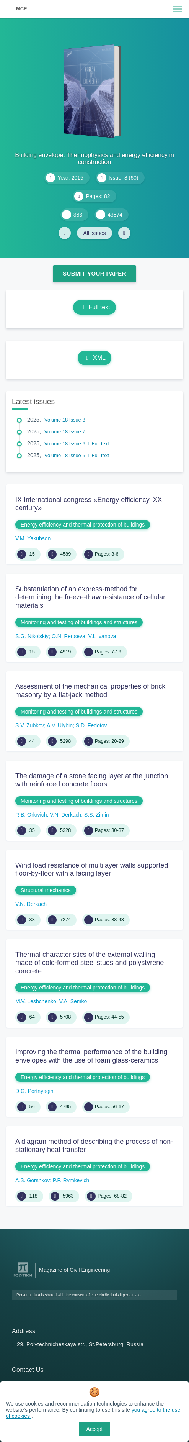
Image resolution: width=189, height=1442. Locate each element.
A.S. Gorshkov (32, 1180)
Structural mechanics (46, 890)
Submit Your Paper (94, 273)
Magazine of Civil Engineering (74, 1270)
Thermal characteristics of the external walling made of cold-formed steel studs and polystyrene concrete (89, 963)
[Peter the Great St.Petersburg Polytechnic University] (23, 1277)
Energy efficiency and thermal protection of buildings (83, 525)
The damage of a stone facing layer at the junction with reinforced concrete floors (91, 780)
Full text (94, 307)
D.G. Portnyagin (34, 1091)
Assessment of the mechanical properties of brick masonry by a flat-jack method (90, 690)
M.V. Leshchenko (35, 1001)
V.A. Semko (73, 1001)
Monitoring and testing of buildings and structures (79, 622)
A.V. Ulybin (60, 725)
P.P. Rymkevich (71, 1180)
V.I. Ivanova (102, 636)
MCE (21, 8)
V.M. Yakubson (33, 538)
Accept (94, 1429)
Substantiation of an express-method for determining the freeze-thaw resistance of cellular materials (90, 597)
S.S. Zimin (96, 815)
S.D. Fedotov (91, 725)
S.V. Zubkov (29, 725)
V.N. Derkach (65, 815)
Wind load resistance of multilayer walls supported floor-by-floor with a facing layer (91, 869)
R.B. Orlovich (31, 815)
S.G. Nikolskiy (32, 636)
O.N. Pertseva (68, 636)
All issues (94, 233)
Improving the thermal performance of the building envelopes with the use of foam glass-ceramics (91, 1056)
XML (94, 357)
